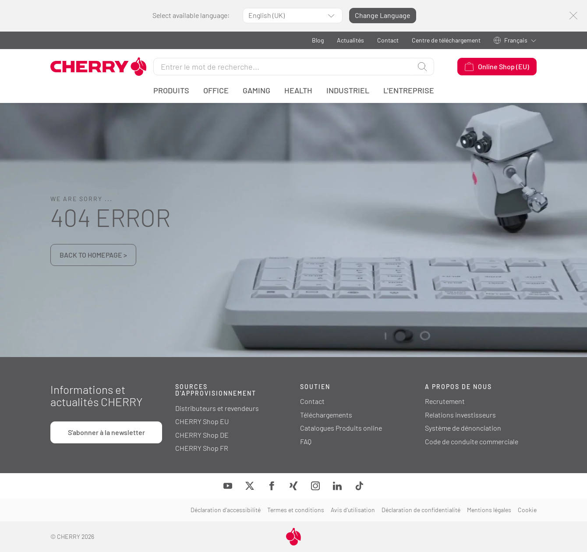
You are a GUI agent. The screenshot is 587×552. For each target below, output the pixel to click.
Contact (388, 40)
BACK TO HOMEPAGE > (93, 255)
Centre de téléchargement (446, 40)
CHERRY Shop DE (202, 435)
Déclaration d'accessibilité (226, 509)
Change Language (382, 15)
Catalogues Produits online (341, 428)
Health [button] (298, 90)
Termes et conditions (295, 509)
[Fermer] (573, 15)
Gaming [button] (256, 90)
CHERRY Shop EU (202, 421)
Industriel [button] (347, 90)
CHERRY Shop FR (201, 448)
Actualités (350, 40)
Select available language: (191, 15)
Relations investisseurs (460, 414)
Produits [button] (171, 90)
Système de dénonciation (463, 428)
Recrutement (445, 401)
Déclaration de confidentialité (421, 509)
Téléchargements (326, 414)
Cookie (527, 509)
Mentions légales (489, 509)
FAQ (305, 441)
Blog (318, 40)
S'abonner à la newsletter (106, 432)
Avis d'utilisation (353, 509)
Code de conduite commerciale (471, 441)
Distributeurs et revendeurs (217, 408)
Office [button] (216, 90)
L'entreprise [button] (408, 90)
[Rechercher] (282, 66)
